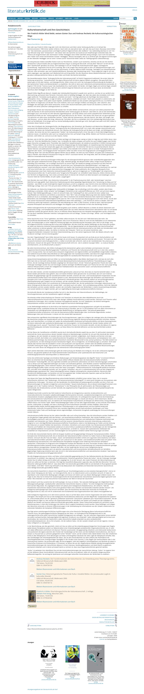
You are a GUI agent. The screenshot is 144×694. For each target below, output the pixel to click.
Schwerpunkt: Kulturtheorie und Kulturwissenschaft (62, 21)
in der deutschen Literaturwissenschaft (14, 250)
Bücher (35, 18)
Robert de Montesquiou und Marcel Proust (15, 195)
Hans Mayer (11, 32)
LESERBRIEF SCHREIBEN (108, 615)
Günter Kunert (12, 101)
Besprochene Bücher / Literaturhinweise (39, 44)
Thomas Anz (35, 39)
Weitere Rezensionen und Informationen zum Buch (55, 569)
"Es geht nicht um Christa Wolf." (15, 179)
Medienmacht (12, 39)
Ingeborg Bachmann (14, 134)
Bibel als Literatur (16, 243)
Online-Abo (11, 55)
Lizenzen (102, 639)
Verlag (134, 10)
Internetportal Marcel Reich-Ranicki (14, 140)
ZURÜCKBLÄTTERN (34, 26)
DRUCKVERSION (111, 620)
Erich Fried (11, 123)
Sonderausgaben (13, 96)
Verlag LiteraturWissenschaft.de (48, 678)
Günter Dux (40, 574)
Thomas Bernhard (13, 118)
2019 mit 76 (11, 176)
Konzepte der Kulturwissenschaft (92, 21)
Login (76, 18)
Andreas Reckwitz (43, 559)
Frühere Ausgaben (19, 21)
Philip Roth (20, 101)
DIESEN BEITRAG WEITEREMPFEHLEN (104, 617)
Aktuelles (12, 18)
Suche (116, 18)
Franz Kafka (11, 224)
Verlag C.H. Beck (128, 54)
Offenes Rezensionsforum (15, 42)
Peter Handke (18, 130)
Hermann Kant (12, 110)
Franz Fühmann (18, 126)
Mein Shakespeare (13, 108)
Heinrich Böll (12, 103)
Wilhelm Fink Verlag (43, 593)
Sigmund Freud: (16, 238)
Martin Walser (14, 105)
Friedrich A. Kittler (43, 591)
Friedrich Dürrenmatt (13, 113)
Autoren (43, 18)
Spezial (27, 18)
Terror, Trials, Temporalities (13, 209)
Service (51, 18)
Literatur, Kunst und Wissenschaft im (15, 231)
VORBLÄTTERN (112, 26)
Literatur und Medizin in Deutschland (15, 200)
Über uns (68, 18)
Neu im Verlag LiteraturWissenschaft (128, 89)
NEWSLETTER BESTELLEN (108, 622)
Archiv (20, 18)
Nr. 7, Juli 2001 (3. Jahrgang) (35, 21)
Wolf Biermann (16, 106)
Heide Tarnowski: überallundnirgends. (14, 166)
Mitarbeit (59, 18)
